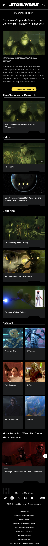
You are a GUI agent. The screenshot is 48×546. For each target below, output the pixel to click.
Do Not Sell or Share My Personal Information (24, 543)
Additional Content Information (24, 515)
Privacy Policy (24, 519)
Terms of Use (24, 511)
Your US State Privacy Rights (24, 527)
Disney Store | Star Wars (24, 531)
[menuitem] (4, 5)
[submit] (43, 5)
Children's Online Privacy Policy (24, 523)
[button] (45, 456)
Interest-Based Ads (24, 539)
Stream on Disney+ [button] (24, 89)
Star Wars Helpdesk (24, 535)
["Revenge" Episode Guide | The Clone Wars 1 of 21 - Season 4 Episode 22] (23, 454)
